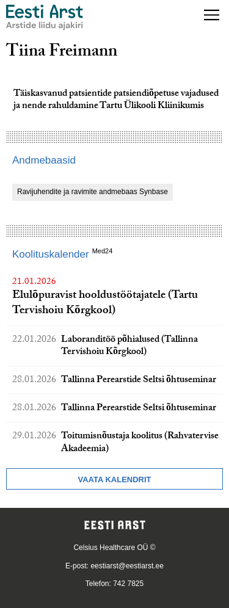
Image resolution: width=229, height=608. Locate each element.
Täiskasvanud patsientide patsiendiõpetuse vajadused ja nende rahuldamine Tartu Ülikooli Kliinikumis (116, 100)
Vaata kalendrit (114, 479)
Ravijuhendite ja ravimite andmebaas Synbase (92, 191)
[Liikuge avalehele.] (44, 17)
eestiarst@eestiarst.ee (127, 566)
